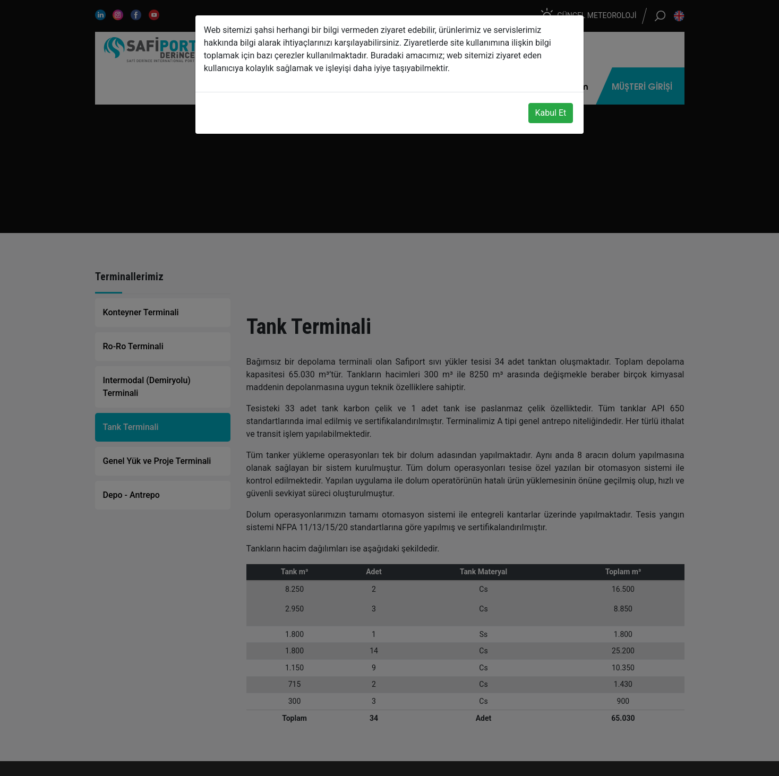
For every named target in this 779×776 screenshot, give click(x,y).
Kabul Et (551, 113)
